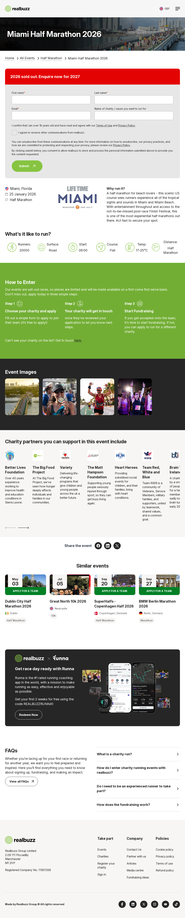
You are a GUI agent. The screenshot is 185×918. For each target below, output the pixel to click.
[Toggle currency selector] (165, 8)
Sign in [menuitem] (101, 874)
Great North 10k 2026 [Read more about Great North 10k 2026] (68, 601)
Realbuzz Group (26, 904)
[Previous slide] (10, 528)
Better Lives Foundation (15, 470)
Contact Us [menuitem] (134, 850)
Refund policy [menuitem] (165, 870)
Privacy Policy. (126, 125)
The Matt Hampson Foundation (97, 472)
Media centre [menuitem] (135, 870)
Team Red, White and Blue (151, 472)
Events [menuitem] (101, 850)
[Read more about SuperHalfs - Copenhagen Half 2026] (114, 584)
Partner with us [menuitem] (136, 856)
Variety (66, 467)
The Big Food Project (44, 470)
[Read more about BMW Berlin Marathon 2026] (159, 584)
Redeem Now (28, 715)
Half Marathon (51, 58)
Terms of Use (104, 125)
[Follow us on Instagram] (154, 904)
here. (78, 340)
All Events (27, 58)
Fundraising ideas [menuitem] (138, 877)
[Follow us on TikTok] (176, 904)
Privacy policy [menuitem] (165, 856)
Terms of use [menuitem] (164, 863)
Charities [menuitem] (103, 856)
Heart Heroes (126, 467)
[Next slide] (23, 528)
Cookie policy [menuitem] (164, 850)
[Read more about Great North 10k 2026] (70, 584)
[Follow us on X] (143, 904)
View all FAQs (21, 781)
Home (9, 58)
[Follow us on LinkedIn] (133, 904)
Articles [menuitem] (131, 863)
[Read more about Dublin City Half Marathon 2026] (25, 584)
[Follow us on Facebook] (122, 904)
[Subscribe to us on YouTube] (165, 904)
